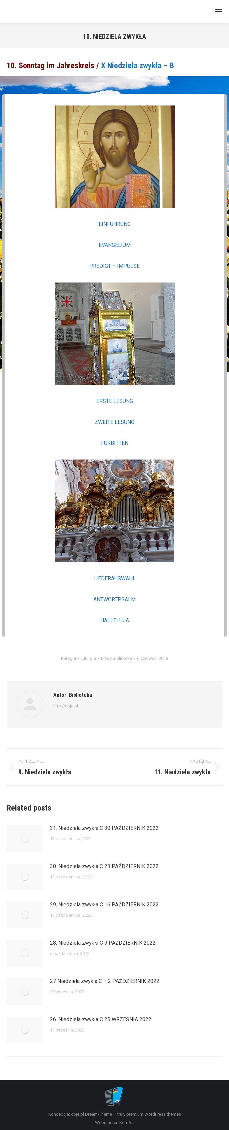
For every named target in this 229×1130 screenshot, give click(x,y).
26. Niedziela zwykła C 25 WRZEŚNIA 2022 (100, 1019)
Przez (116, 658)
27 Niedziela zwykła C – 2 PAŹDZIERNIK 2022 (104, 981)
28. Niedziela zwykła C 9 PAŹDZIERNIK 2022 (103, 943)
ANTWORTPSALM (114, 599)
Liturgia (89, 658)
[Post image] (25, 838)
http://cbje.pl (65, 705)
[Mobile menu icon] (218, 12)
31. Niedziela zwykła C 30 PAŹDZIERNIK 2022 (104, 828)
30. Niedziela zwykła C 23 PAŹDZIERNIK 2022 (104, 866)
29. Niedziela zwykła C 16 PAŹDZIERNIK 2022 (104, 904)
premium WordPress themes (153, 1114)
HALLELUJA (114, 620)
